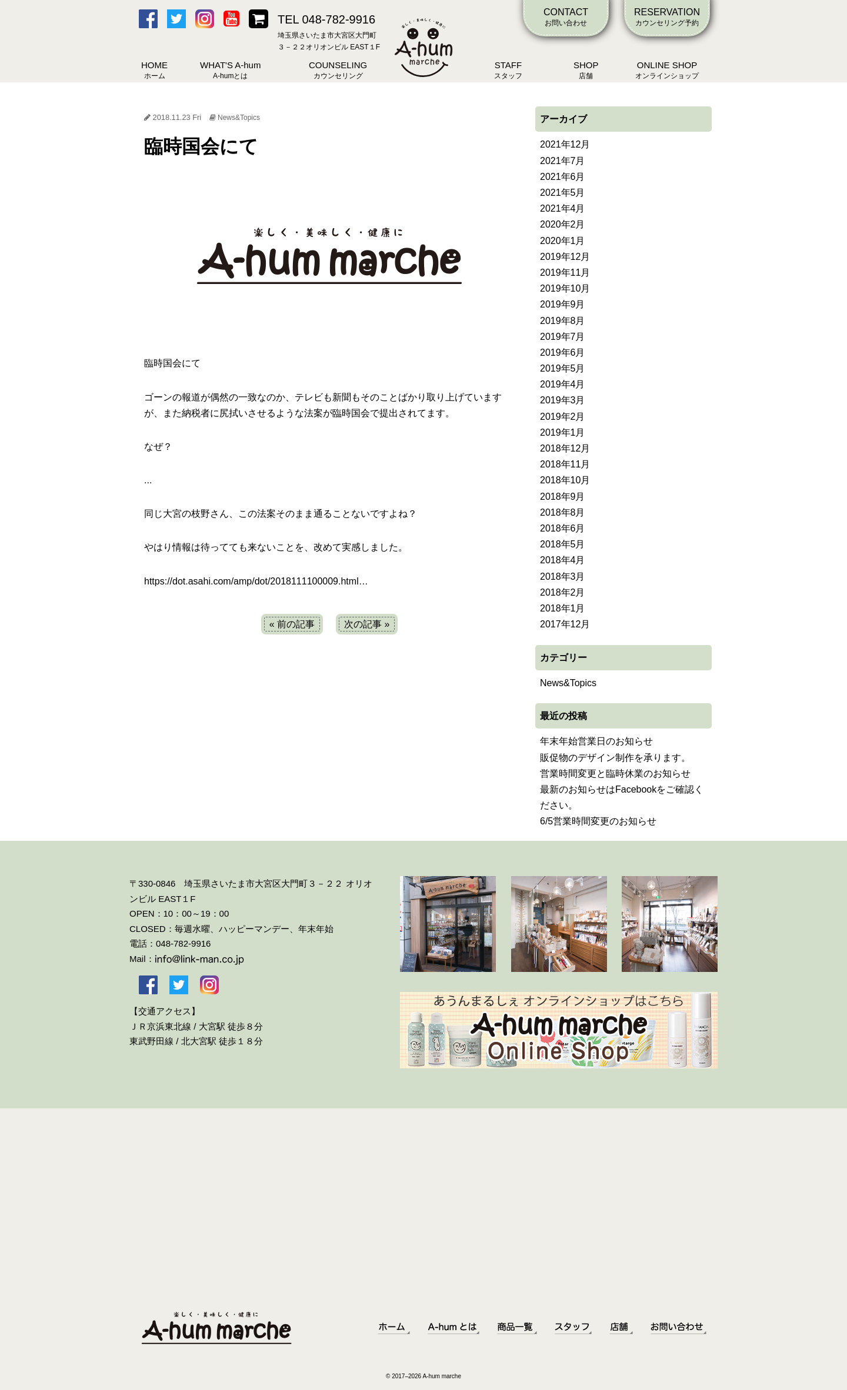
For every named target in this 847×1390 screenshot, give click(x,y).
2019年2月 (562, 417)
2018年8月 (562, 512)
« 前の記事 (292, 624)
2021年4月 (562, 208)
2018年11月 (565, 464)
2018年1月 (562, 608)
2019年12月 (565, 257)
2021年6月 (562, 177)
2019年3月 (562, 400)
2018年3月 (562, 577)
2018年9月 (562, 497)
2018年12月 (565, 448)
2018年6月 (562, 528)
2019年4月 (562, 384)
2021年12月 (565, 144)
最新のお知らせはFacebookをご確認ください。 (621, 797)
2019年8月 (562, 321)
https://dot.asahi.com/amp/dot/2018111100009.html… (256, 581)
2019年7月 (562, 337)
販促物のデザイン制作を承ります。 (615, 758)
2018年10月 (565, 480)
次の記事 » (366, 624)
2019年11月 (565, 273)
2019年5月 (562, 368)
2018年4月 (562, 560)
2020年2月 (562, 224)
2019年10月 (565, 288)
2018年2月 (562, 592)
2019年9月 (562, 304)
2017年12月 (565, 624)
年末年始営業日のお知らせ (596, 741)
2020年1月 (562, 241)
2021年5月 (562, 193)
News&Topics (239, 117)
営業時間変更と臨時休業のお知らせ (615, 773)
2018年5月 (562, 544)
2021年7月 (562, 161)
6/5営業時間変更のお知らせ (598, 821)
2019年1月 (562, 432)
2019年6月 (562, 352)
